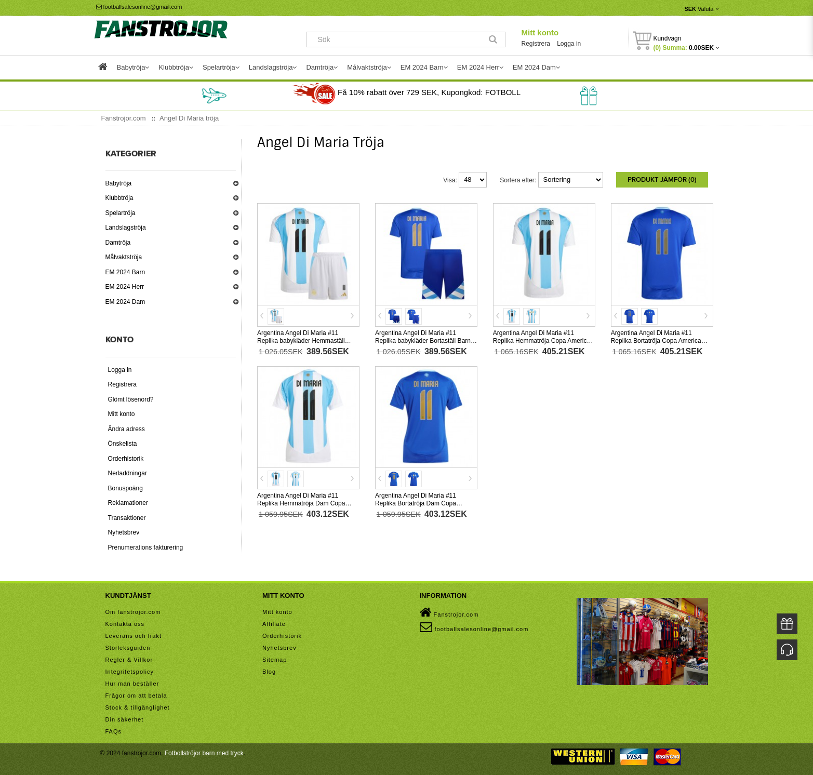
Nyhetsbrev (124, 532)
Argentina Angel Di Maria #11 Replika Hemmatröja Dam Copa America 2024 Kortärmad (301, 503)
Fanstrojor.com (449, 612)
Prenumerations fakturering (145, 547)
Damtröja (118, 242)
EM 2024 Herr (124, 286)
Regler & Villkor (129, 660)
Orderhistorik (126, 458)
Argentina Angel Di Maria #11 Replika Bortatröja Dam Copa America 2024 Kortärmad (415, 503)
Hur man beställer (132, 683)
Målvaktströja (123, 257)
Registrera (535, 43)
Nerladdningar (127, 473)
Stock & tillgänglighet (137, 707)
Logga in (569, 43)
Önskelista (122, 443)
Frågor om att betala (136, 695)
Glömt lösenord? (131, 399)
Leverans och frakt (133, 636)
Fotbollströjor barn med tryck (204, 753)
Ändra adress (126, 429)
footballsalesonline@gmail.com (139, 7)
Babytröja (118, 183)
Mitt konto (539, 32)
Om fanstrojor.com (133, 612)
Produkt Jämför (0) (662, 180)
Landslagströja (125, 227)
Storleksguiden (128, 648)
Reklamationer (128, 502)
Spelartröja (120, 213)
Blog (269, 672)
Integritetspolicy (129, 672)
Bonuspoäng (125, 488)
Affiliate (274, 624)
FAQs (113, 731)
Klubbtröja (119, 198)
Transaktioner (127, 518)
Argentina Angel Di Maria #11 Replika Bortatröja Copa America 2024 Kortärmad (656, 340)
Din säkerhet (124, 719)
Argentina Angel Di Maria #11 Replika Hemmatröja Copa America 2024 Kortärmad (541, 340)
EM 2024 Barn (125, 272)
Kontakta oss (125, 624)
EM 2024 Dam (125, 301)
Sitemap (274, 660)
